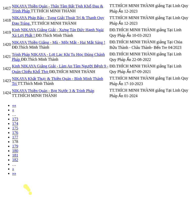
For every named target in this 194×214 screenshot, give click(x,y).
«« (14, 105)
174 (15, 123)
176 (15, 132)
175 (15, 128)
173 (15, 119)
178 (15, 141)
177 (15, 137)
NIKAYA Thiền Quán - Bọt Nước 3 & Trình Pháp (53, 91)
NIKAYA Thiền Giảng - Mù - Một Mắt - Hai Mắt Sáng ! (58, 42)
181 (15, 155)
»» (14, 173)
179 (15, 146)
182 (15, 160)
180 (15, 151)
